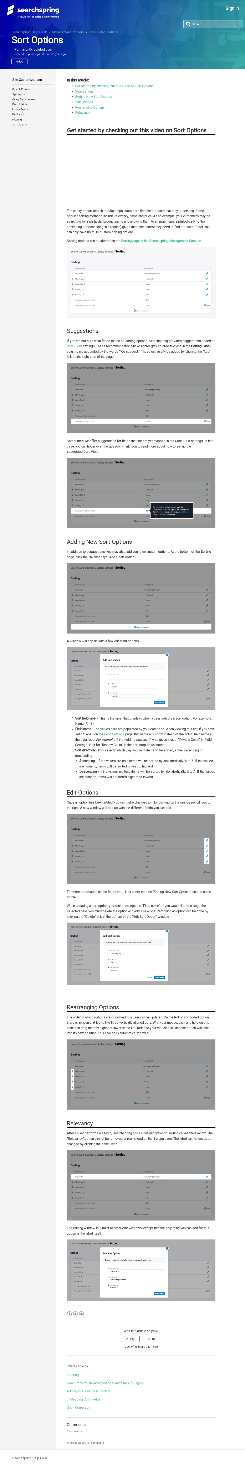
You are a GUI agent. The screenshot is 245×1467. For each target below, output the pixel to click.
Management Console (68, 32)
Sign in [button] (232, 8)
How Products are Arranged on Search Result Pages (105, 1383)
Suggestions (84, 91)
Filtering (17, 119)
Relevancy (82, 113)
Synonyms (18, 94)
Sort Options (19, 124)
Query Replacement (24, 99)
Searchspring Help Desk (29, 32)
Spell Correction (78, 1407)
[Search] (213, 24)
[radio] (130, 1339)
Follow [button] (19, 61)
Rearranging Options (90, 107)
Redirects (18, 114)
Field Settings (114, 734)
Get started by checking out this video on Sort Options (114, 86)
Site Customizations (103, 32)
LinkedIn (81, 1314)
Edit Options (84, 102)
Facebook (69, 1314)
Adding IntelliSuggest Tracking (89, 1391)
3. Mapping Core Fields (84, 1399)
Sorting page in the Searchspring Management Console (161, 241)
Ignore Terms (20, 109)
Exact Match (19, 104)
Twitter (75, 1314)
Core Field (74, 346)
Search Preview (21, 89)
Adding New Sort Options (93, 97)
